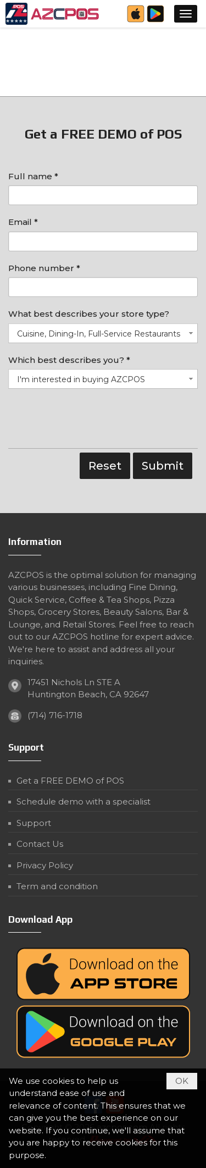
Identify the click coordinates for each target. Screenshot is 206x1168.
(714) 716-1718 (54, 715)
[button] (186, 13)
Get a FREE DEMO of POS (70, 780)
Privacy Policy (44, 865)
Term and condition (57, 886)
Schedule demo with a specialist (83, 801)
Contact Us (39, 844)
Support (33, 823)
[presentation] (91, 421)
